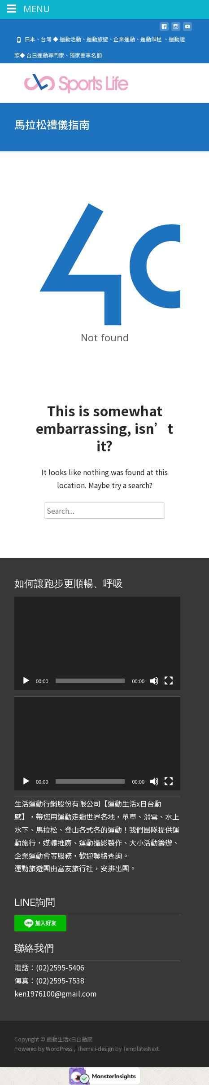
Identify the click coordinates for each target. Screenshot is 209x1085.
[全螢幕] (168, 680)
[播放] (26, 680)
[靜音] (154, 680)
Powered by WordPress (44, 1048)
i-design (105, 1048)
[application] (97, 643)
